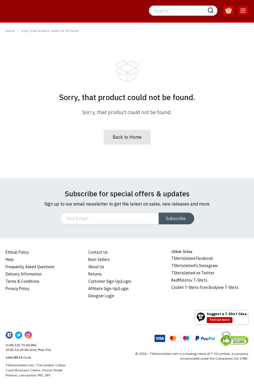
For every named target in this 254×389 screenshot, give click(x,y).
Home (10, 31)
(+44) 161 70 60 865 (21, 345)
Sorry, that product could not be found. (50, 31)
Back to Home (127, 137)
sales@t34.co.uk (18, 357)
